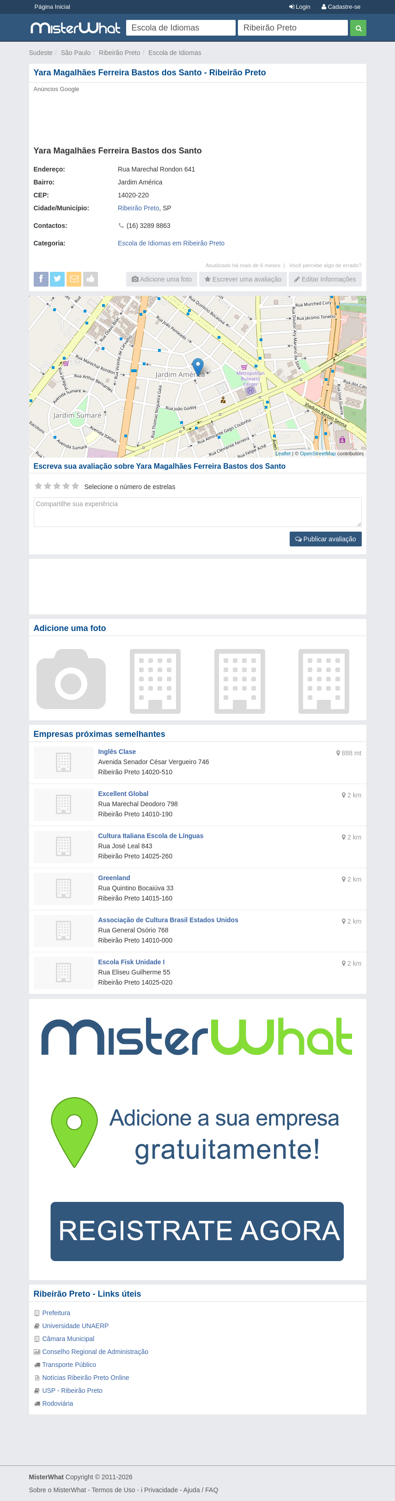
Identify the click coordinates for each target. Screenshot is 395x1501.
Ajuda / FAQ (200, 1490)
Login (299, 6)
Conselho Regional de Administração (95, 1351)
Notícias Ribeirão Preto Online (85, 1377)
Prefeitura (56, 1313)
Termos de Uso (113, 1490)
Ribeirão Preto (119, 52)
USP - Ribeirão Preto (72, 1390)
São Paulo (76, 52)
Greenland (114, 878)
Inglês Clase (117, 751)
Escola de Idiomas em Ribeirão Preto (171, 243)
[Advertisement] (197, 116)
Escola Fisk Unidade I (131, 962)
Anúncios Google (56, 89)
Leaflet (283, 453)
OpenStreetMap (318, 453)
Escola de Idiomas (174, 52)
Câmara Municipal (68, 1338)
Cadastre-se (341, 6)
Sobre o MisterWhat (57, 1490)
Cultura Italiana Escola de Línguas (151, 835)
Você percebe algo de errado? (325, 265)
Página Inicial (52, 6)
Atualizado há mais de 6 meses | (247, 265)
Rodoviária (57, 1403)
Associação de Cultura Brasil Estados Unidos (168, 920)
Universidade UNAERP (75, 1325)
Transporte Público (69, 1364)
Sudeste (41, 52)
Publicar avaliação (325, 539)
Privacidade (161, 1490)
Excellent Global (123, 793)
